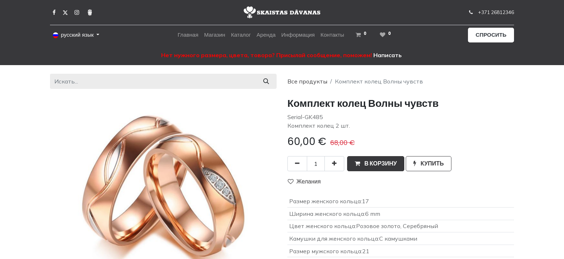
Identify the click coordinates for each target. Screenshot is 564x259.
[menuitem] (188, 35)
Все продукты (307, 81)
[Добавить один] (334, 163)
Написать (387, 55)
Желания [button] (304, 181)
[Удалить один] (297, 163)
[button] (375, 163)
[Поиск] (266, 81)
